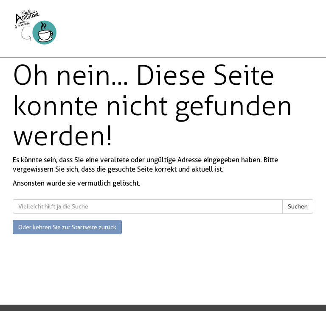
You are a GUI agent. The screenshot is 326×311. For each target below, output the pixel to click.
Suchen (298, 206)
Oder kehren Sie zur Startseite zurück (67, 227)
